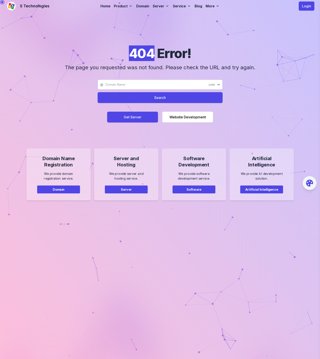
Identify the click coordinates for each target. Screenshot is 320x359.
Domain (142, 6)
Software (193, 193)
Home (105, 6)
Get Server (132, 117)
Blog (198, 6)
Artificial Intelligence (261, 193)
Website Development (187, 117)
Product (123, 6)
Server (161, 6)
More (213, 6)
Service (182, 6)
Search (160, 97)
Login (306, 6)
